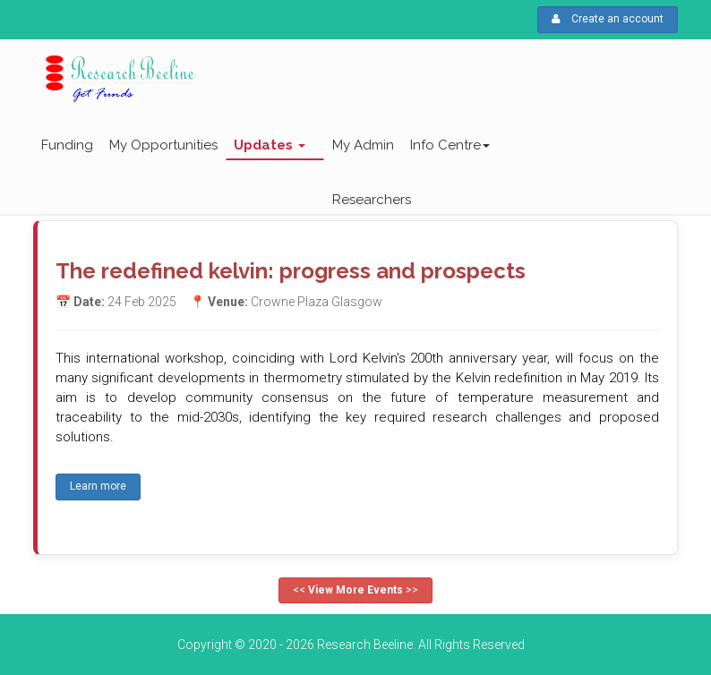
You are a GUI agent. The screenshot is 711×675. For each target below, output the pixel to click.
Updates (269, 145)
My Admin (363, 145)
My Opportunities (163, 145)
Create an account (608, 19)
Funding (67, 145)
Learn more (98, 486)
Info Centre (450, 145)
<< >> (355, 590)
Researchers (371, 200)
